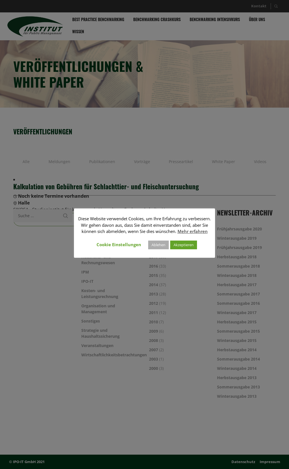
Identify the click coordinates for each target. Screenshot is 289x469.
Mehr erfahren (193, 231)
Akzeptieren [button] (184, 244)
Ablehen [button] (158, 244)
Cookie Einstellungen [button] (119, 244)
